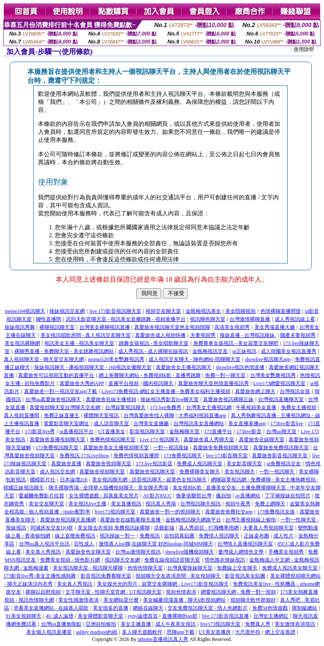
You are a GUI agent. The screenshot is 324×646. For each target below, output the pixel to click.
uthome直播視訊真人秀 (163, 639)
